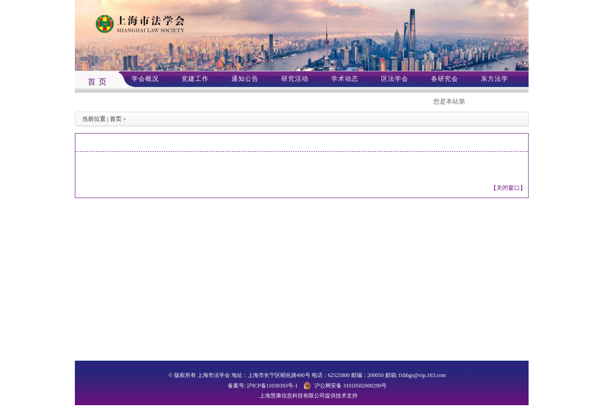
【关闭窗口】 (508, 187)
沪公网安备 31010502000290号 (350, 385)
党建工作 (195, 78)
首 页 (98, 81)
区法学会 (394, 78)
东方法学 (494, 78)
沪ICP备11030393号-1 (272, 385)
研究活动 (295, 78)
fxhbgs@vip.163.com (422, 375)
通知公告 (245, 78)
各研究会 (444, 78)
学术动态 (344, 78)
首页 (116, 118)
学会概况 (145, 78)
